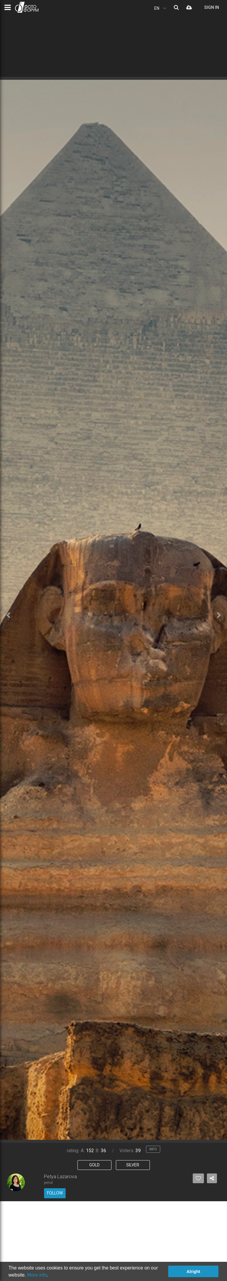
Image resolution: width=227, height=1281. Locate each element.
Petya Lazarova (60, 1176)
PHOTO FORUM (26, 7)
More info (37, 1274)
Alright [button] (193, 1271)
